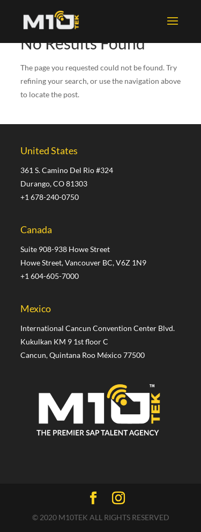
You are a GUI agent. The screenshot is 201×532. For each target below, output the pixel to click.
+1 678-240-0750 (49, 197)
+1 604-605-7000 (49, 276)
